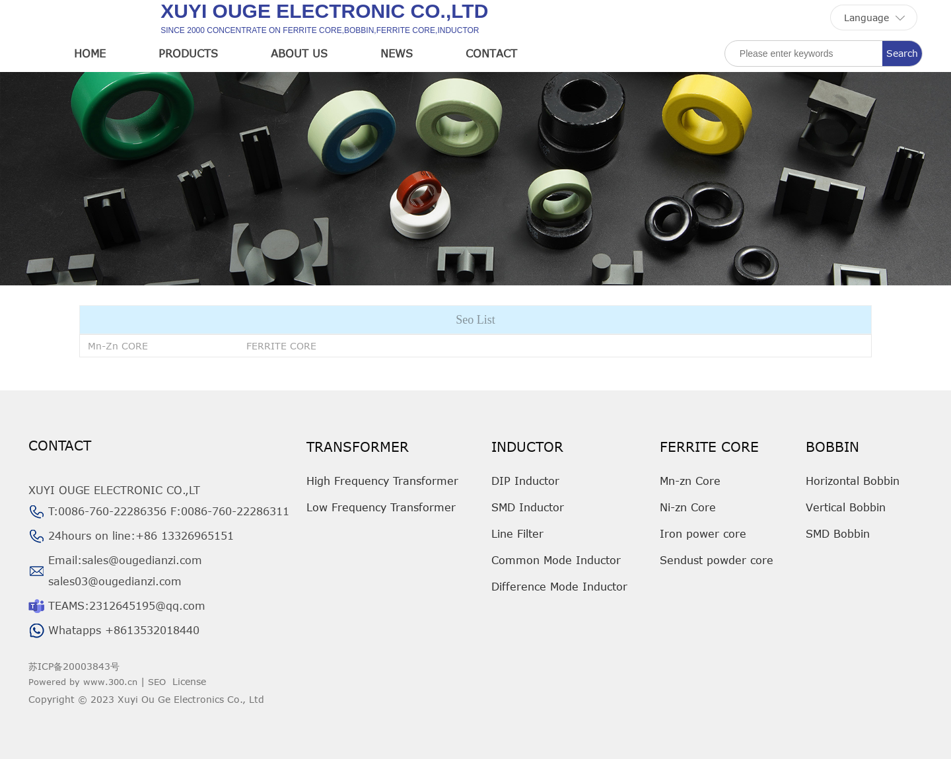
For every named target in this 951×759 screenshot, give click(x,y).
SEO (157, 681)
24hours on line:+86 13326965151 (141, 536)
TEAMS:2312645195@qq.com (126, 606)
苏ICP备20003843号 (74, 666)
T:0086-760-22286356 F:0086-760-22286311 (168, 511)
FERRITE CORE (281, 345)
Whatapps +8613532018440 (123, 630)
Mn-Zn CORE (118, 345)
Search (902, 53)
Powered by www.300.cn (82, 681)
